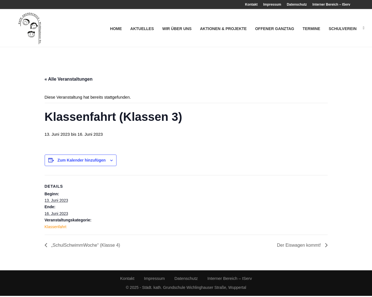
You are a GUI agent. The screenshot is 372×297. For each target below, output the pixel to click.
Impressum (272, 4)
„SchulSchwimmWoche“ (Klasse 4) (85, 246)
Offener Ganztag (274, 28)
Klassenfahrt (56, 227)
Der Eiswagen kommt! (299, 246)
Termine (311, 28)
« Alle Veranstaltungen (69, 80)
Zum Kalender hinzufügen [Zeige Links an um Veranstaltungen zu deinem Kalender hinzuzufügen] (81, 161)
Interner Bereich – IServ (331, 4)
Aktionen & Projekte (223, 28)
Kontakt (251, 4)
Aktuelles (142, 28)
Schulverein (343, 28)
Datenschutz (297, 4)
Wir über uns (176, 28)
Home (116, 28)
